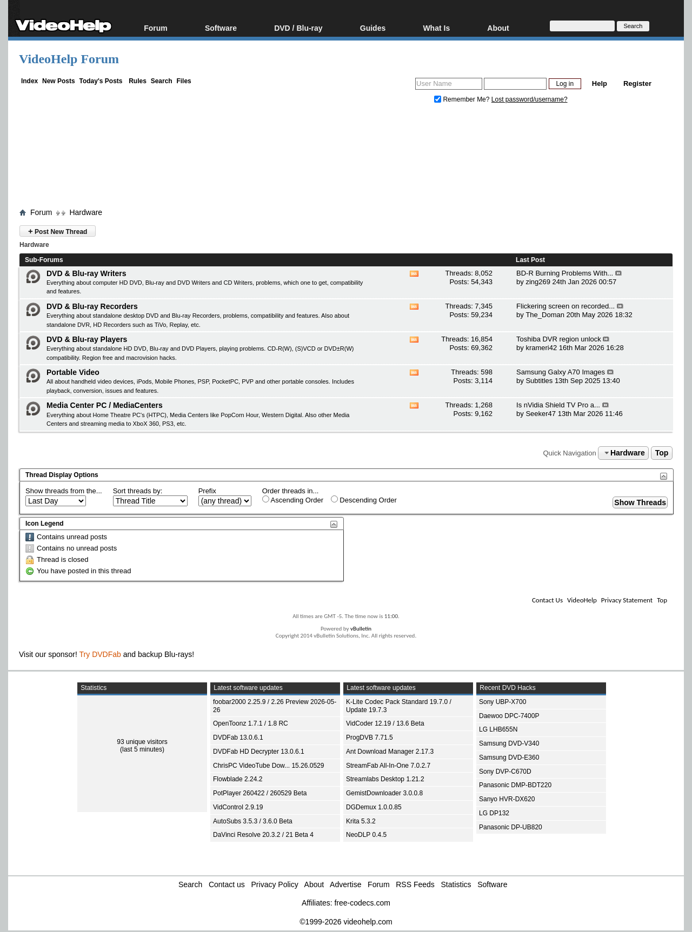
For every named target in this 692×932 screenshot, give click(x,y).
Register (637, 83)
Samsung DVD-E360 (509, 757)
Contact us (227, 884)
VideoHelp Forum (69, 59)
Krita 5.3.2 (361, 821)
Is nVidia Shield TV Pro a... (558, 405)
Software (221, 28)
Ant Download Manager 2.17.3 (390, 751)
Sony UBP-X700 (502, 702)
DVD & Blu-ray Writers (86, 273)
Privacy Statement (627, 600)
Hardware (85, 212)
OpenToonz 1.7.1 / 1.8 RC (250, 723)
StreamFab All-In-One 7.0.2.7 (388, 765)
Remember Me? (462, 99)
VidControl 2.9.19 (238, 807)
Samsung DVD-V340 (509, 743)
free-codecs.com (362, 903)
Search (161, 81)
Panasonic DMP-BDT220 (515, 785)
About (498, 28)
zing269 (537, 282)
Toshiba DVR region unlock (558, 339)
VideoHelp (582, 600)
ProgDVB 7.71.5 (369, 737)
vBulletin (360, 628)
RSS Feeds (415, 884)
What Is (436, 28)
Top (662, 452)
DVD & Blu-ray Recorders (92, 306)
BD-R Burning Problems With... (564, 273)
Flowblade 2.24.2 (237, 779)
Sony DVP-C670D (505, 771)
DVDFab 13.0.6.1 (238, 737)
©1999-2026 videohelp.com (346, 921)
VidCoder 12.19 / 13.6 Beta (385, 723)
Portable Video (72, 372)
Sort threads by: (138, 491)
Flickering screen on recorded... (565, 306)
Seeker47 (540, 414)
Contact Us (547, 600)
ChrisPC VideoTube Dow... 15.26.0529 (268, 765)
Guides (372, 28)
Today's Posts (100, 81)
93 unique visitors (142, 742)
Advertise (345, 884)
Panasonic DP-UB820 (510, 827)
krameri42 (541, 348)
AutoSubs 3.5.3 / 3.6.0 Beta (252, 821)
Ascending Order (292, 499)
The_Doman (544, 315)
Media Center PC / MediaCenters (104, 405)
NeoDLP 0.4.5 (366, 835)
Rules (138, 81)
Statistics (456, 884)
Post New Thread (57, 231)
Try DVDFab (100, 654)
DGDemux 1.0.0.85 (374, 807)
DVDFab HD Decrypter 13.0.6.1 (258, 751)
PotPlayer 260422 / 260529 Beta (260, 793)
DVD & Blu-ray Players (86, 339)
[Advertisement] (346, 158)
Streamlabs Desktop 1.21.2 (385, 779)
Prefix (207, 491)
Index (29, 81)
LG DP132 (494, 813)
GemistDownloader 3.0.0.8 (384, 793)
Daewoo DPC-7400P (509, 716)
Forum (156, 28)
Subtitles (539, 381)
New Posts (58, 81)
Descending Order (364, 499)
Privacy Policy (274, 884)
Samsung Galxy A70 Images (560, 372)
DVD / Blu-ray (298, 28)
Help (599, 83)
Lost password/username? (529, 99)
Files (183, 81)
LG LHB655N (498, 729)
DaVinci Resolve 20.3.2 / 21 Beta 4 (263, 835)
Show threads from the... (63, 491)
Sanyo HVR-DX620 (507, 799)
